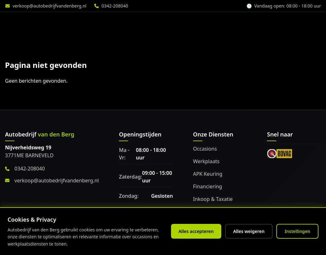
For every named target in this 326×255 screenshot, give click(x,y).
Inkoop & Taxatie (213, 199)
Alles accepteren (196, 231)
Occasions (205, 148)
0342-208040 (115, 6)
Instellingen (297, 231)
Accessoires (225, 22)
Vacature (305, 22)
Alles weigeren (249, 231)
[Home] (39, 22)
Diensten (139, 22)
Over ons (267, 22)
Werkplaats (181, 22)
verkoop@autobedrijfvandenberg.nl (49, 6)
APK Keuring (207, 173)
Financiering (207, 186)
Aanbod (102, 22)
